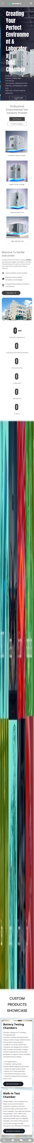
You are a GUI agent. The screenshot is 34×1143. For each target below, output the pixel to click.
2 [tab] (17, 99)
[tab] (17, 119)
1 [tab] (16, 99)
